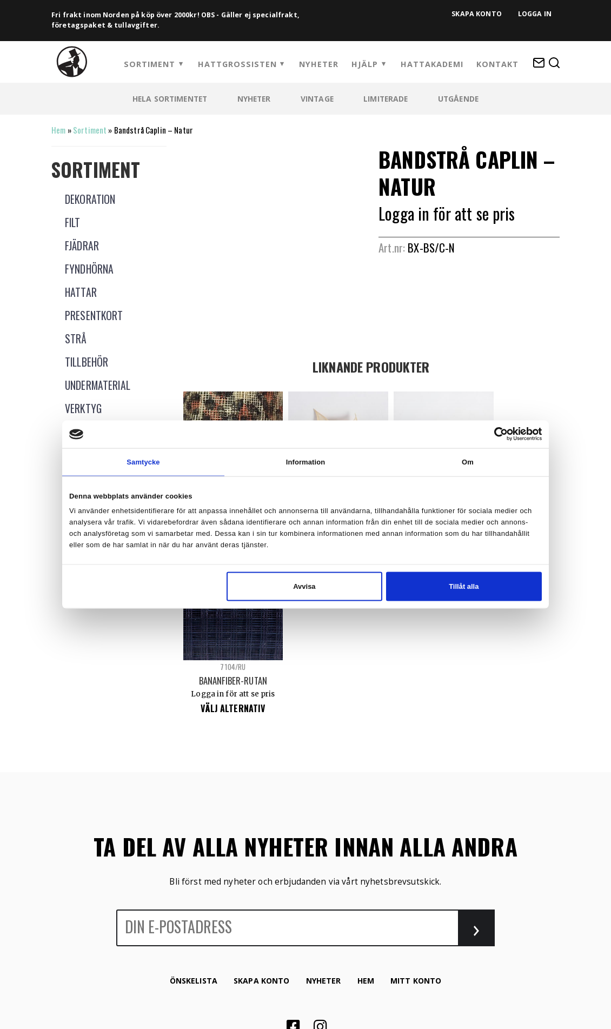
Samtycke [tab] (143, 462)
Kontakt (497, 64)
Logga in (535, 13)
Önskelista (193, 801)
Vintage (317, 99)
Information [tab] (305, 462)
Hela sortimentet (169, 99)
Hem (58, 130)
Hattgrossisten (237, 64)
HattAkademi (432, 64)
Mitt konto (415, 801)
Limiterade (385, 99)
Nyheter (318, 64)
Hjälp (364, 64)
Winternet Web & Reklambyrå (343, 910)
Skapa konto (476, 13)
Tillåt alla (464, 586)
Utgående (458, 99)
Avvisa (304, 586)
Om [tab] (468, 462)
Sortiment (149, 64)
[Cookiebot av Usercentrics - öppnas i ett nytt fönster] (494, 434)
